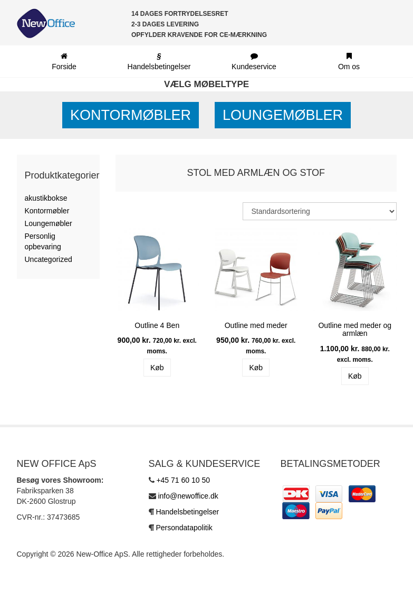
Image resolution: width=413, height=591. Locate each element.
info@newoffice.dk (188, 496)
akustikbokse (46, 198)
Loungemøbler (283, 115)
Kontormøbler (130, 115)
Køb (157, 367)
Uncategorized (48, 259)
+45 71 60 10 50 (183, 480)
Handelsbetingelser (187, 512)
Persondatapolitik (184, 527)
